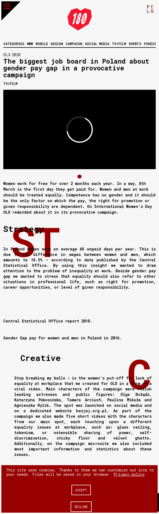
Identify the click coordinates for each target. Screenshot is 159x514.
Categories (13, 43)
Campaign (74, 43)
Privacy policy (129, 474)
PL (148, 9)
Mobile (42, 43)
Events (135, 43)
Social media (97, 43)
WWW (30, 43)
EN (152, 9)
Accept (81, 490)
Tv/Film (119, 43)
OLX (6, 54)
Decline (81, 506)
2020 (16, 54)
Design (57, 43)
